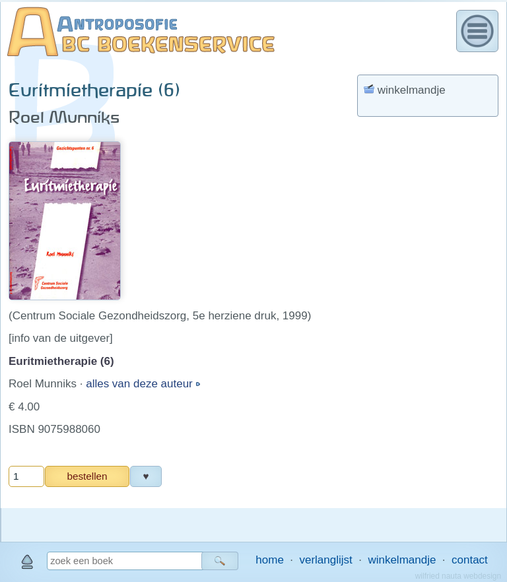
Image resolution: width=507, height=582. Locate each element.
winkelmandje (402, 560)
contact (470, 560)
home (269, 560)
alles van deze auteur (140, 383)
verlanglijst (325, 560)
